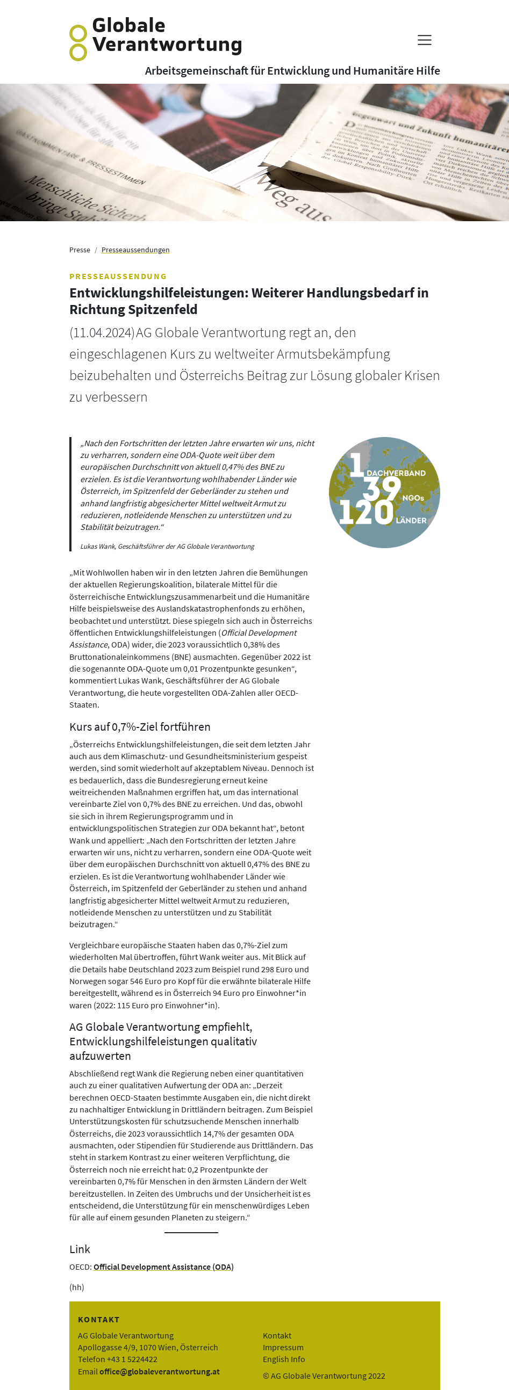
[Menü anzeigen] (424, 40)
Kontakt (277, 1335)
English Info (284, 1358)
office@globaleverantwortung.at (159, 1371)
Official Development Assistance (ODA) (164, 1266)
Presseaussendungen (136, 249)
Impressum (283, 1347)
